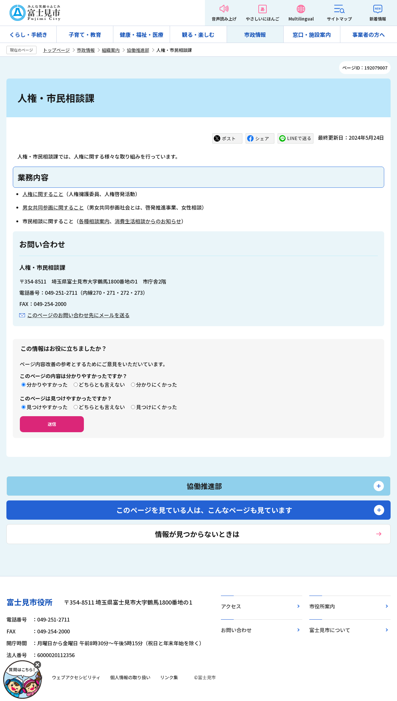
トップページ (56, 50)
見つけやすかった (47, 407)
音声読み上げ (224, 19)
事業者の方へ (368, 34)
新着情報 (377, 19)
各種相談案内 (94, 221)
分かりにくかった (156, 384)
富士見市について (329, 630)
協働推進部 (138, 50)
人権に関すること (42, 194)
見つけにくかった (156, 407)
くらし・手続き (28, 34)
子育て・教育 (85, 34)
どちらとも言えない (102, 384)
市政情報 (255, 34)
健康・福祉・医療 (141, 34)
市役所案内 (322, 606)
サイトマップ (339, 19)
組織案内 (111, 50)
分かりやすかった (47, 384)
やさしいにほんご (262, 19)
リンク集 (169, 677)
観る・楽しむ (198, 34)
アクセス (231, 606)
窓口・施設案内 (312, 34)
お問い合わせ (236, 630)
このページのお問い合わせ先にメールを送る (78, 315)
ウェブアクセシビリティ (76, 677)
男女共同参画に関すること (53, 207)
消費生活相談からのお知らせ (148, 221)
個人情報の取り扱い (130, 677)
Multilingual (301, 19)
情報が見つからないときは (197, 534)
